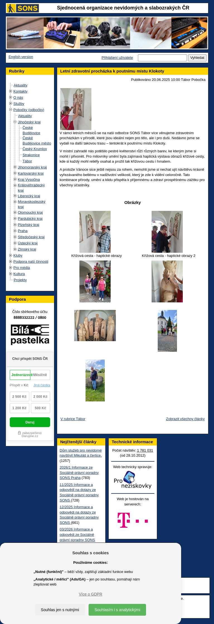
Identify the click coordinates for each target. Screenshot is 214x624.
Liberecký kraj (29, 196)
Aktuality (20, 85)
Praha (23, 231)
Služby (18, 104)
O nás (18, 97)
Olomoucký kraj (30, 212)
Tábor (27, 161)
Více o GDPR (90, 594)
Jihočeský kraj (29, 122)
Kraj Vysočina (29, 179)
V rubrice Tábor (72, 419)
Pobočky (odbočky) (28, 110)
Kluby (18, 255)
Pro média (21, 268)
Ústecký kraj (28, 243)
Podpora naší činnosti (30, 261)
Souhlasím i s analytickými (117, 610)
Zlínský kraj (27, 249)
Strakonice (31, 155)
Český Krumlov (35, 149)
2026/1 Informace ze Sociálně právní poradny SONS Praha (79, 472)
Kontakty (20, 91)
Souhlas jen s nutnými (60, 610)
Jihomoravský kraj (32, 167)
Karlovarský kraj (30, 173)
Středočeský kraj (31, 237)
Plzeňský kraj (28, 225)
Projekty (20, 280)
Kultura (19, 274)
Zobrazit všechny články (185, 419)
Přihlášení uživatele (117, 58)
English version (21, 57)
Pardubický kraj (30, 218)
